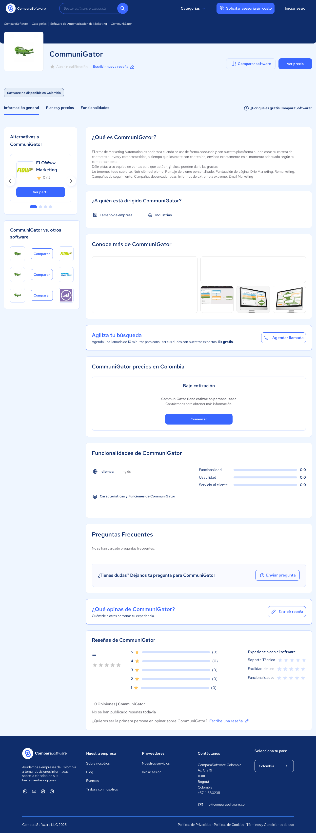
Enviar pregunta (277, 575)
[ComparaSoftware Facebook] (43, 791)
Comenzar (199, 419)
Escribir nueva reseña (114, 67)
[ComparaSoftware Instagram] (52, 791)
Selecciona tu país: (271, 750)
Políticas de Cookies (229, 824)
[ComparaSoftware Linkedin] (25, 791)
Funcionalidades (95, 107)
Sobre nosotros (98, 763)
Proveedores (153, 753)
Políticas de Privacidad (194, 824)
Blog (89, 772)
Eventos (92, 780)
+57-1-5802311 (209, 792)
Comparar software (251, 64)
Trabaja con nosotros (102, 789)
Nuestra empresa (101, 753)
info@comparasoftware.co (221, 805)
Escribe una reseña (229, 721)
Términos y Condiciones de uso (270, 824)
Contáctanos (209, 753)
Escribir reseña (287, 612)
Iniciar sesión (296, 8)
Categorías (194, 8)
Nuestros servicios (156, 763)
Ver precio (295, 64)
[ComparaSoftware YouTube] (34, 791)
